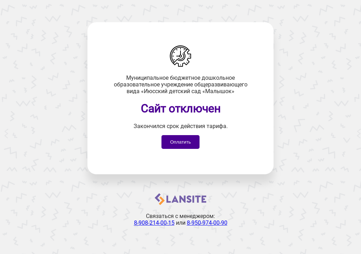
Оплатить (180, 142)
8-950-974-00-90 (207, 222)
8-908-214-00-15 (154, 222)
